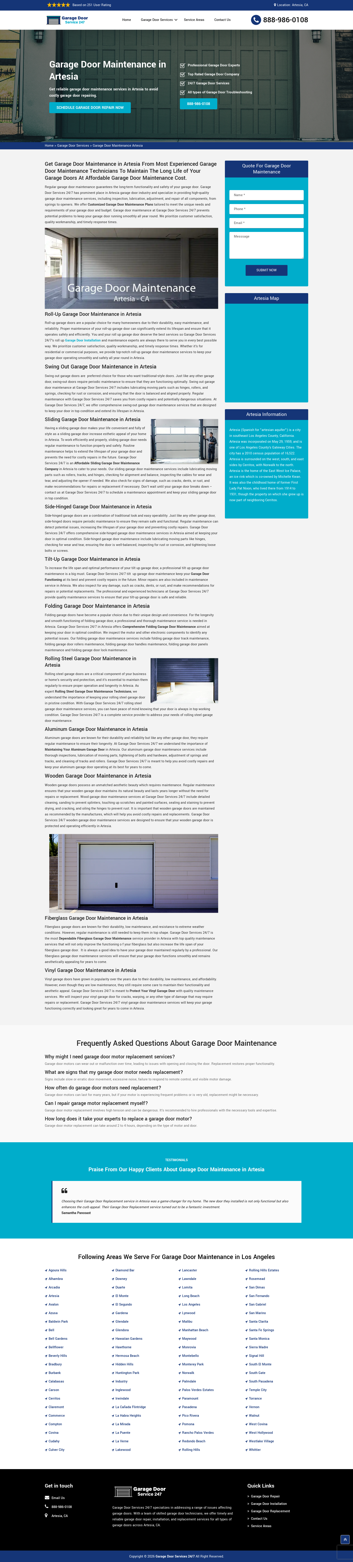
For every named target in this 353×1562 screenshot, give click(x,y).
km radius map (266, 352)
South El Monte (260, 1364)
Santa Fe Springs (261, 1330)
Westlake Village (261, 1441)
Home (126, 20)
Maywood (189, 1338)
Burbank (55, 1373)
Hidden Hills (124, 1364)
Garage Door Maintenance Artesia (118, 145)
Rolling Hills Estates (264, 1270)
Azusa (53, 1313)
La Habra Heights (128, 1415)
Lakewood (123, 1450)
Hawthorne (123, 1347)
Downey (121, 1279)
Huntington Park (127, 1373)
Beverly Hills (58, 1355)
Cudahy (54, 1441)
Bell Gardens (58, 1338)
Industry (121, 1381)
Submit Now (266, 270)
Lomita (187, 1287)
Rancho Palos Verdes (198, 1432)
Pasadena (189, 1407)
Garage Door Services (157, 20)
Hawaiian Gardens (129, 1338)
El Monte (122, 1296)
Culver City (56, 1450)
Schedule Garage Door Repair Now (90, 107)
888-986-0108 (285, 20)
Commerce (57, 1415)
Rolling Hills (191, 1450)
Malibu (187, 1321)
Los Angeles (191, 1304)
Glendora (122, 1330)
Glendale (122, 1321)
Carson (54, 1390)
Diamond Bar (124, 1270)
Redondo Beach (193, 1441)
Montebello (190, 1355)
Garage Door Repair (265, 1496)
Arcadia (54, 1287)
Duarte (120, 1287)
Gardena (121, 1313)
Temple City (258, 1390)
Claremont (56, 1407)
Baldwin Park (58, 1321)
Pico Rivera (190, 1415)
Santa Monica (259, 1338)
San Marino (257, 1313)
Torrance (255, 1398)
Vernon (254, 1407)
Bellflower (56, 1347)
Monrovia (189, 1347)
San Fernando (259, 1296)
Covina (54, 1432)
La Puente (122, 1432)
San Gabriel (257, 1304)
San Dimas (257, 1287)
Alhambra (56, 1279)
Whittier (255, 1450)
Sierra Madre (258, 1347)
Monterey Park (193, 1364)
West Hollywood (261, 1432)
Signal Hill (256, 1355)
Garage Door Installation (269, 1503)
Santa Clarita (258, 1321)
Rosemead (257, 1279)
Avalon (54, 1304)
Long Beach (190, 1296)
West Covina (258, 1424)
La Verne (122, 1441)
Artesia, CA (300, 5)
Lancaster (189, 1270)
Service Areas (194, 20)
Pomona (188, 1424)
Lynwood (188, 1313)
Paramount (190, 1398)
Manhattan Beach (195, 1330)
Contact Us (222, 20)
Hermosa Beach (127, 1355)
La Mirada (122, 1424)
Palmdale (189, 1381)
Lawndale (189, 1279)
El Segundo (123, 1304)
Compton (55, 1424)
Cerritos (54, 1398)
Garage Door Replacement (270, 1511)
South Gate (257, 1373)
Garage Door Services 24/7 (175, 1556)
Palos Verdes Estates (198, 1390)
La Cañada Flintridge (130, 1407)
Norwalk (188, 1373)
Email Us (58, 1498)
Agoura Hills (58, 1270)
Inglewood (123, 1390)
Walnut (254, 1415)
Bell (51, 1330)
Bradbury (55, 1364)
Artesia (54, 1296)
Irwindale (122, 1398)
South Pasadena (261, 1381)
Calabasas (56, 1381)
